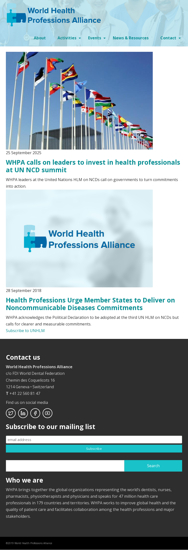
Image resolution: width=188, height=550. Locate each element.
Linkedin (23, 413)
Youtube (47, 413)
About (40, 38)
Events (97, 39)
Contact (171, 39)
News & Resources (131, 38)
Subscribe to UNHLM (25, 330)
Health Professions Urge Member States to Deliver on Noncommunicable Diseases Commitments (90, 304)
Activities (70, 39)
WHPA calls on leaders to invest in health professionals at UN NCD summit (93, 166)
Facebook (35, 413)
